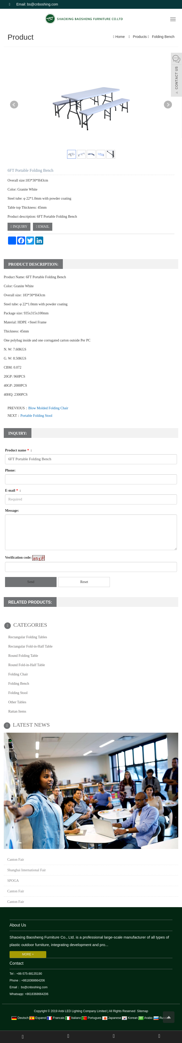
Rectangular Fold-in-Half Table (30, 646)
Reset (84, 582)
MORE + (28, 954)
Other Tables (17, 702)
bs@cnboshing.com (34, 987)
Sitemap (142, 1011)
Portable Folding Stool (36, 416)
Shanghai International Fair (26, 870)
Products (140, 37)
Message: (12, 510)
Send (30, 582)
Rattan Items (17, 711)
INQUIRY (19, 226)
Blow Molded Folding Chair (48, 408)
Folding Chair (18, 674)
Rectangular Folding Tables (27, 637)
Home (120, 37)
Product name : (18, 450)
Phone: (10, 470)
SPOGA (13, 881)
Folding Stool (18, 693)
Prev (14, 105)
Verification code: (18, 557)
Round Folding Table (23, 656)
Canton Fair (15, 859)
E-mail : (13, 490)
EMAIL (42, 226)
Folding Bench (162, 37)
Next (168, 105)
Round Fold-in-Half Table (26, 665)
